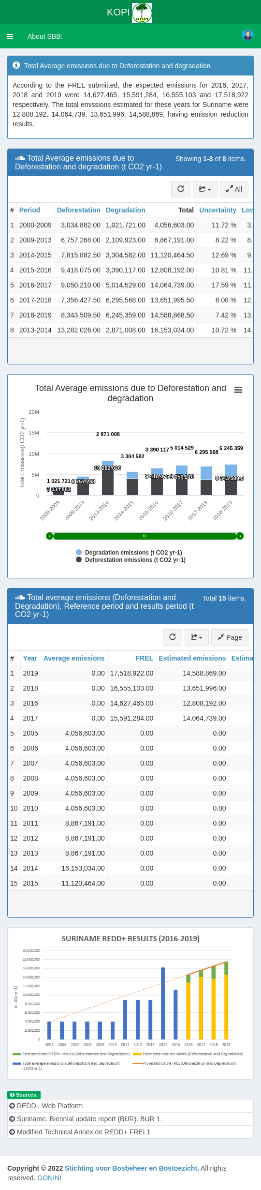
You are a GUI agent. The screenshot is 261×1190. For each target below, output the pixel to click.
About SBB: (45, 36)
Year (30, 658)
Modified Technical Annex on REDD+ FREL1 (79, 1132)
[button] (10, 36)
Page (230, 637)
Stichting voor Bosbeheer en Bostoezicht (131, 1168)
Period (30, 210)
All (234, 189)
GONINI (49, 1178)
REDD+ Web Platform (46, 1106)
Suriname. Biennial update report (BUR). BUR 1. (85, 1119)
